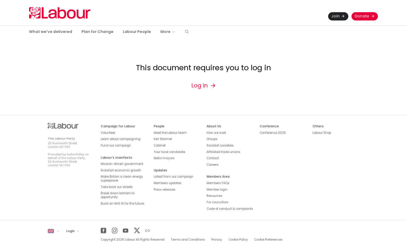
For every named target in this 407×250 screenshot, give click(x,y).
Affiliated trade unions (223, 152)
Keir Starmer (163, 139)
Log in (199, 85)
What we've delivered (50, 31)
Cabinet (160, 145)
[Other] (147, 230)
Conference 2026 (273, 133)
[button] (187, 32)
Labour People (137, 31)
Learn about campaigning (120, 139)
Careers (213, 165)
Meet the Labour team (170, 133)
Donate (362, 16)
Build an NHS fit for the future (122, 204)
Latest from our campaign (173, 177)
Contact (213, 158)
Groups (212, 139)
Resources (214, 196)
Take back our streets (117, 187)
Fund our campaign (116, 145)
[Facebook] (103, 230)
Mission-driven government (122, 164)
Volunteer (108, 133)
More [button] (165, 31)
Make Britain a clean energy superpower (122, 179)
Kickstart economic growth (121, 170)
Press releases (164, 190)
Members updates (167, 183)
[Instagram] (114, 230)
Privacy (216, 240)
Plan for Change (97, 31)
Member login (217, 190)
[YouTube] (125, 230)
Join (335, 16)
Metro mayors (164, 158)
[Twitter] (136, 230)
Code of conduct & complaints (230, 209)
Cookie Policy (238, 240)
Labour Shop (322, 133)
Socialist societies (220, 145)
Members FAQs (218, 183)
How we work (216, 133)
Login (71, 231)
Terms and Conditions (188, 240)
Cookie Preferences (268, 240)
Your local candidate (169, 152)
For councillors (217, 202)
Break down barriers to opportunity (117, 195)
